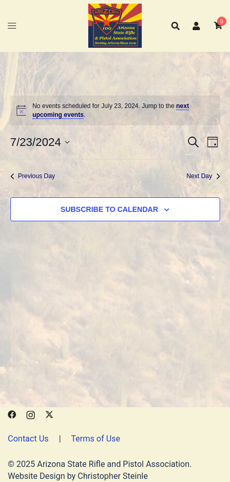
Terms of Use (95, 439)
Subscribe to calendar (109, 209)
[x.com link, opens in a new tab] (49, 414)
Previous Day (32, 176)
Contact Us (28, 439)
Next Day (203, 176)
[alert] (115, 110)
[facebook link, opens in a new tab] (12, 414)
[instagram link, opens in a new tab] (30, 414)
